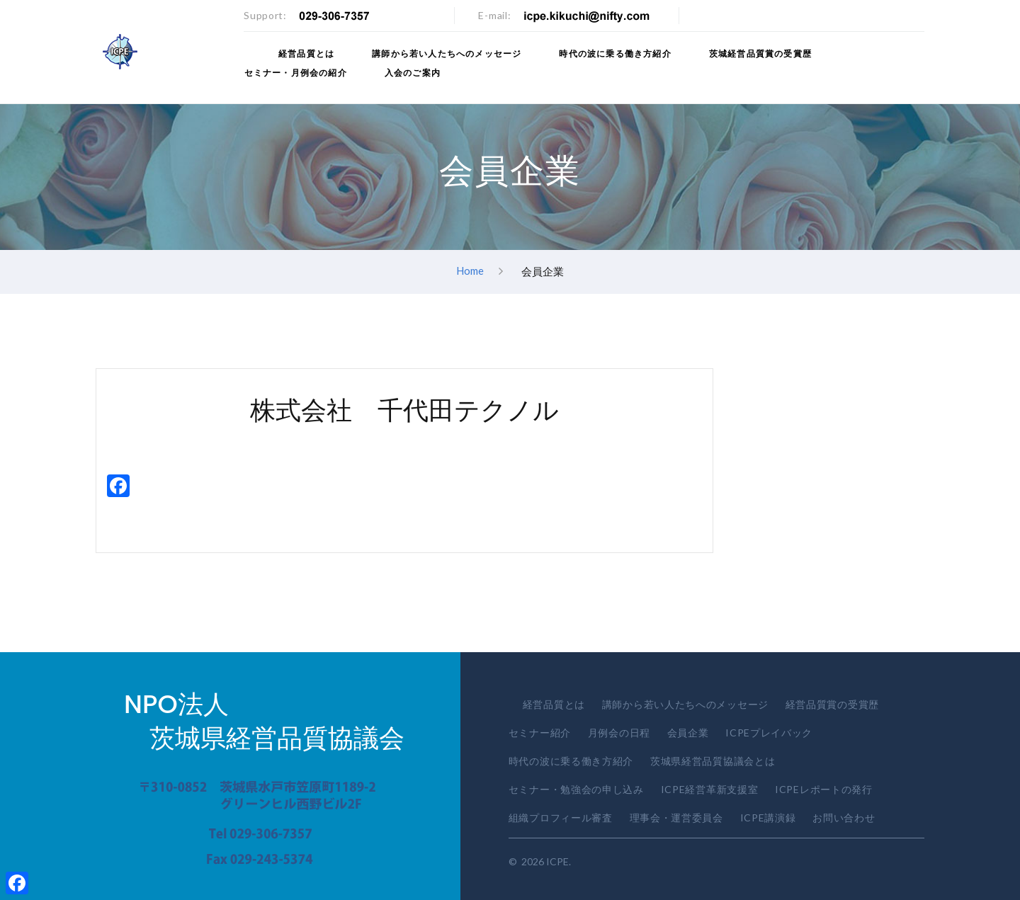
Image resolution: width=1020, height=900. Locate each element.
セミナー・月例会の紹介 (295, 73)
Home (470, 270)
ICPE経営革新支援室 (710, 789)
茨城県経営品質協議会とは (712, 761)
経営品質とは (307, 54)
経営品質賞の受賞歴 (832, 704)
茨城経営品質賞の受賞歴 (761, 54)
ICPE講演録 (768, 817)
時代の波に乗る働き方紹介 (616, 54)
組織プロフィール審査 (561, 817)
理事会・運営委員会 (676, 817)
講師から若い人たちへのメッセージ (447, 54)
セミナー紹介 (540, 733)
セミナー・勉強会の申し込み (576, 789)
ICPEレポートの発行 (824, 789)
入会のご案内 (412, 73)
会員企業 (688, 733)
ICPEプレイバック (768, 733)
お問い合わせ (843, 817)
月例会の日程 (619, 733)
